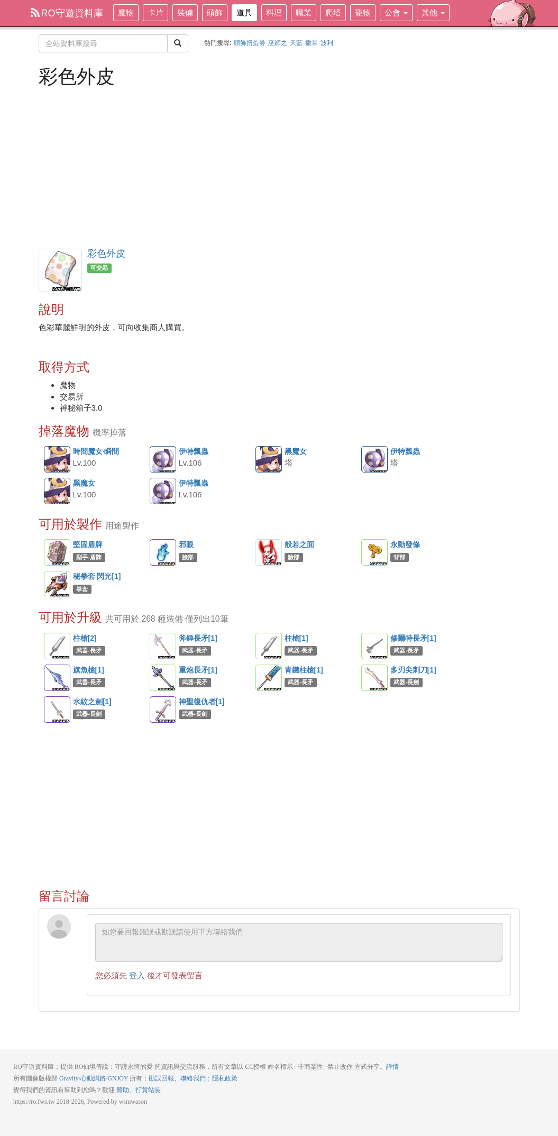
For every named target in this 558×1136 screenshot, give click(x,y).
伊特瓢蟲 (163, 460)
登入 (137, 975)
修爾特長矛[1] (374, 646)
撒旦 (311, 43)
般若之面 (268, 552)
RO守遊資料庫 (67, 13)
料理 (274, 12)
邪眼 (163, 552)
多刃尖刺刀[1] (374, 678)
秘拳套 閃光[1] (57, 584)
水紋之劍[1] (57, 709)
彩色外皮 (106, 253)
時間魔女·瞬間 (57, 460)
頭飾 (215, 12)
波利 (327, 43)
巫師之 (277, 43)
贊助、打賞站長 (138, 1090)
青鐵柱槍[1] (268, 678)
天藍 (296, 43)
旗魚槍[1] (57, 678)
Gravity (69, 1078)
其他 (433, 12)
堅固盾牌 (57, 552)
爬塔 (333, 12)
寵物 (363, 12)
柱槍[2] (57, 646)
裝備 (185, 12)
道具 (244, 12)
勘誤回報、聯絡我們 (177, 1078)
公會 (396, 12)
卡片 (155, 12)
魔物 (126, 12)
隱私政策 (224, 1078)
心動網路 (93, 1078)
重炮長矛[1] (163, 678)
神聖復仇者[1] (163, 709)
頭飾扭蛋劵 (250, 43)
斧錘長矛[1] (163, 646)
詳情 (392, 1066)
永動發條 (374, 552)
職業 (304, 12)
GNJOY (117, 1078)
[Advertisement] (279, 167)
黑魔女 (269, 460)
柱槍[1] (268, 646)
